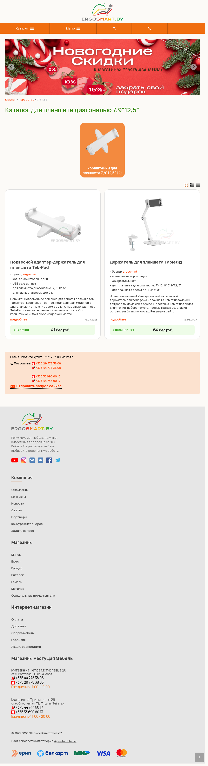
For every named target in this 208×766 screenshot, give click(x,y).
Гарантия (18, 640)
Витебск (17, 575)
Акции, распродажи (26, 646)
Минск (16, 554)
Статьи (16, 510)
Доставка (18, 626)
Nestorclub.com (67, 741)
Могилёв (17, 588)
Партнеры (19, 517)
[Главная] (102, 19)
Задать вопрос (22, 530)
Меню (73, 28)
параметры (26, 99)
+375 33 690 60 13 (46, 376)
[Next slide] (193, 67)
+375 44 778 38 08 (46, 367)
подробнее (18, 319)
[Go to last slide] (11, 67)
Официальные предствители (33, 595)
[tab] (101, 90)
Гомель (16, 582)
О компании (19, 490)
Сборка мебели (22, 633)
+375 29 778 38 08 (46, 363)
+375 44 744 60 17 (46, 380)
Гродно (16, 568)
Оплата (17, 619)
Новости (17, 503)
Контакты (18, 496)
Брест (16, 561)
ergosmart (30, 274)
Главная (10, 99)
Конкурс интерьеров (27, 524)
